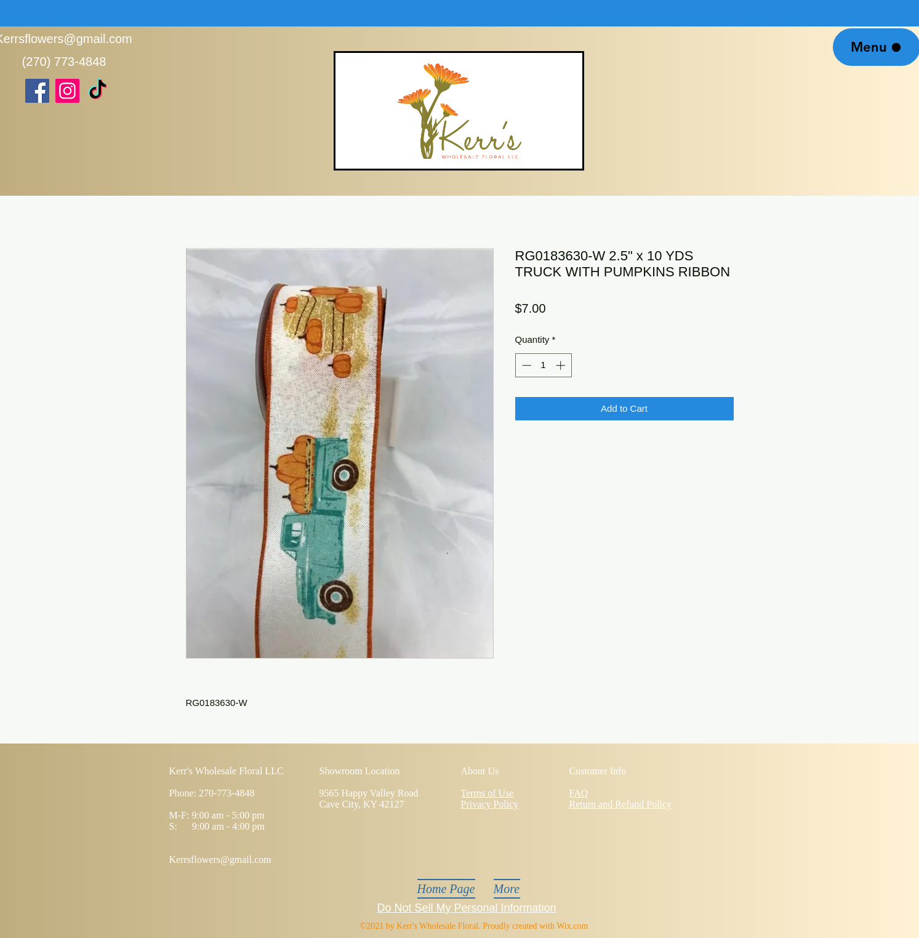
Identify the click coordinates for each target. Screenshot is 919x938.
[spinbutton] (543, 365)
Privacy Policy (490, 804)
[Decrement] (525, 365)
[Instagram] (67, 91)
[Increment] (561, 365)
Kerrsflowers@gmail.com (220, 859)
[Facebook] (37, 91)
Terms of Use (487, 793)
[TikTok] (98, 91)
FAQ (578, 793)
